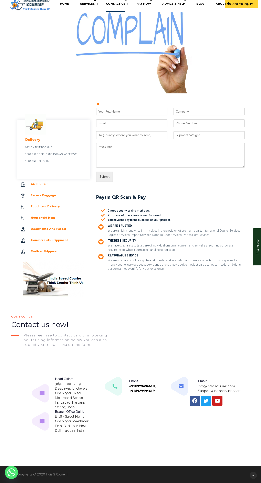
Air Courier (39, 184)
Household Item (43, 218)
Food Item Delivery (45, 206)
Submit (104, 176)
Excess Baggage (43, 195)
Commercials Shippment (49, 240)
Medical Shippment (45, 251)
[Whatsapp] (11, 472)
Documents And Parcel (48, 229)
